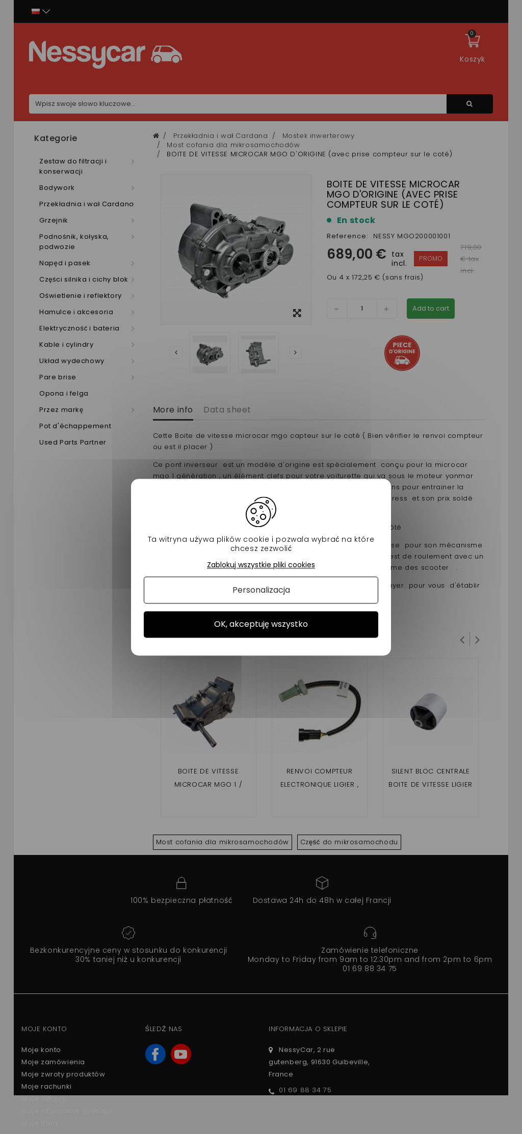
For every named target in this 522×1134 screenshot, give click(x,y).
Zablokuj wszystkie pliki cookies (261, 565)
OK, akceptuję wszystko (261, 624)
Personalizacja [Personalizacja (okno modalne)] (261, 590)
